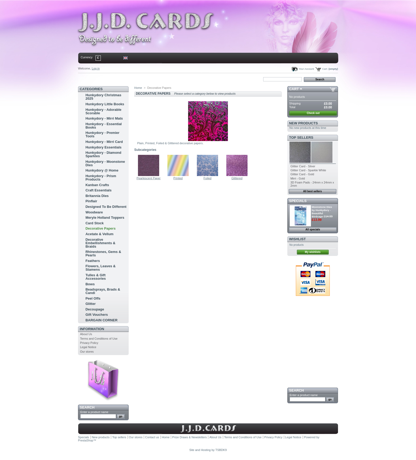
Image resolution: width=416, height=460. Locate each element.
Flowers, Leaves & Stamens (100, 267)
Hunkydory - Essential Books (103, 125)
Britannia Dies (97, 196)
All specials (312, 229)
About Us (86, 334)
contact (104, 79)
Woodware (94, 212)
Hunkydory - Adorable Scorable (103, 111)
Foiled (207, 178)
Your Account (306, 68)
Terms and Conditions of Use (99, 338)
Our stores (87, 351)
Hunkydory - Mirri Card (104, 142)
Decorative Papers (100, 228)
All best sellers (312, 191)
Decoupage (94, 309)
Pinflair (91, 201)
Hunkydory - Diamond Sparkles (103, 154)
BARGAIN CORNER (101, 320)
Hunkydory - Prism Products (100, 177)
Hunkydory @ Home (101, 170)
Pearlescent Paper (149, 178)
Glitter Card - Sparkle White (308, 170)
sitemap (121, 79)
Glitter (90, 304)
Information (92, 329)
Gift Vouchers (96, 315)
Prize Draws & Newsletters (189, 437)
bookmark (139, 79)
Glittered (236, 178)
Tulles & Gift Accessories (95, 277)
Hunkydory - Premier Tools (102, 134)
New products (303, 123)
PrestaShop (85, 440)
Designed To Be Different (105, 207)
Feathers (92, 261)
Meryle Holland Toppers (104, 218)
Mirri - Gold (298, 178)
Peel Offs (92, 298)
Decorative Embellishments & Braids (100, 243)
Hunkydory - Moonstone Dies (105, 163)
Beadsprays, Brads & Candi (102, 291)
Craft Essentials (98, 190)
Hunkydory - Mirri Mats (104, 118)
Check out (313, 113)
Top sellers (301, 137)
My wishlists (312, 252)
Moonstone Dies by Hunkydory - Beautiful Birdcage (322, 211)
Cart (294, 89)
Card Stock (94, 223)
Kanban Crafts (97, 185)
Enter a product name (94, 412)
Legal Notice (88, 347)
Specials (298, 201)
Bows (90, 284)
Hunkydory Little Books (104, 104)
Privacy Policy (89, 342)
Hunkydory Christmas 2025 (103, 96)
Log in (96, 68)
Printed (178, 178)
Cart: (325, 68)
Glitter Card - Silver (303, 166)
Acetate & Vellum (99, 234)
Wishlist (297, 239)
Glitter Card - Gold (302, 174)
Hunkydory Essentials (103, 147)
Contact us (152, 437)
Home (86, 79)
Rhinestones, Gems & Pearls (103, 253)
